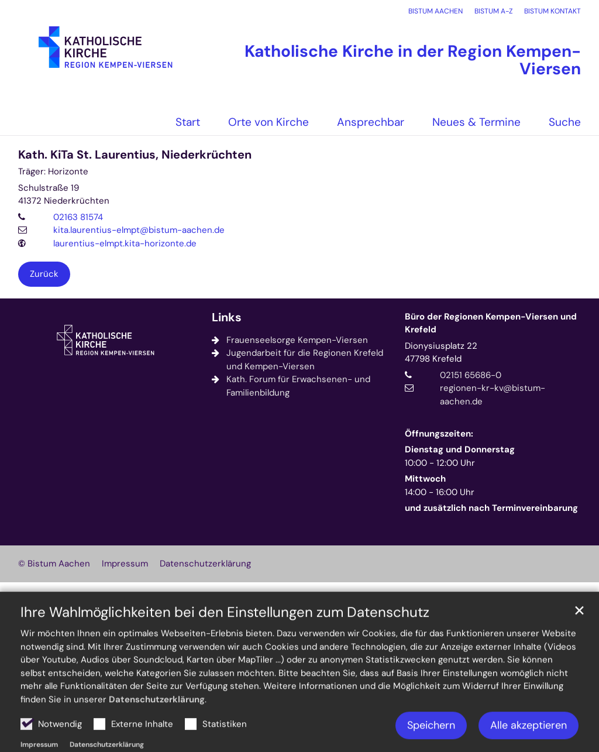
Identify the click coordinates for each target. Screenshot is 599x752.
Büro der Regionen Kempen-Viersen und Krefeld (491, 323)
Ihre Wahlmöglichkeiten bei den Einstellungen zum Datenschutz (224, 644)
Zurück (44, 274)
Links (227, 317)
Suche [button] (565, 122)
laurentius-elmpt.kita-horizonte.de (125, 243)
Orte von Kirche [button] (268, 122)
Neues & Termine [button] (476, 122)
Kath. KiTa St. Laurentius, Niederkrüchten (135, 154)
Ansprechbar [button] (370, 122)
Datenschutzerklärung (157, 731)
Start (187, 122)
